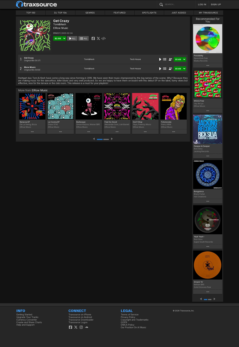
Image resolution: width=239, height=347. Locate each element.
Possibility (198, 55)
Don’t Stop (137, 122)
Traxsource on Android (80, 317)
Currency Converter (26, 319)
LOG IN (202, 4)
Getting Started (24, 314)
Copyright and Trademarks (134, 319)
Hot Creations (200, 196)
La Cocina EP (54, 122)
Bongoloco (199, 191)
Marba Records (201, 61)
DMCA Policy (127, 324)
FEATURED (120, 12)
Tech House (135, 59)
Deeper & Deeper (202, 146)
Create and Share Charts (29, 322)
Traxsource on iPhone (79, 314)
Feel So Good (111, 122)
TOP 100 (30, 12)
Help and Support (25, 324)
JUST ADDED (179, 12)
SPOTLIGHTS (149, 12)
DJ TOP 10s (60, 12)
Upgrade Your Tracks (27, 317)
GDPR (124, 322)
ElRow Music (60, 28)
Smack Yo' (198, 282)
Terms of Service (130, 314)
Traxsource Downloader (80, 319)
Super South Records (203, 242)
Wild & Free (199, 101)
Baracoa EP (25, 122)
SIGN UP (216, 4)
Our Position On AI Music (133, 327)
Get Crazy (29, 58)
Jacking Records (201, 151)
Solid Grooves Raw (202, 287)
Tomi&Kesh (59, 24)
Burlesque (81, 122)
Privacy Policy (128, 317)
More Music (30, 67)
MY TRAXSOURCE (208, 12)
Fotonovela (166, 122)
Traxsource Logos (77, 322)
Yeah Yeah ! (199, 237)
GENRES (90, 12)
